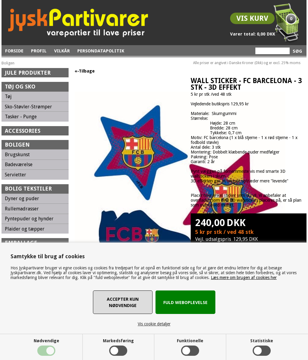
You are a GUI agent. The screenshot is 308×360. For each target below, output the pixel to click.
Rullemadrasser (22, 209)
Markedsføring (118, 341)
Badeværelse (18, 164)
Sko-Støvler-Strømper (28, 107)
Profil (39, 51)
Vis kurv (252, 18)
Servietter (15, 175)
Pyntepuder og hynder (29, 219)
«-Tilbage (85, 71)
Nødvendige (46, 341)
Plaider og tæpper (25, 229)
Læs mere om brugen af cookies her (244, 277)
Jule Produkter (28, 73)
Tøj (8, 96)
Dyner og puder (22, 198)
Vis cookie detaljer (154, 323)
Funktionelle (190, 341)
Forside (14, 51)
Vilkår (62, 51)
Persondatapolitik (100, 51)
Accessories (22, 131)
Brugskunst (17, 154)
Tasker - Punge (21, 116)
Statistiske (261, 341)
